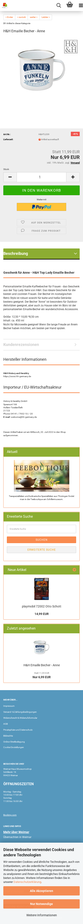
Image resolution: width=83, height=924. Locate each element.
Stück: (6, 169)
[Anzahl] (41, 177)
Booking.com (10, 815)
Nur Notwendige (41, 904)
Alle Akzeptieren (41, 891)
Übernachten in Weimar (17, 837)
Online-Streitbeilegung (14, 742)
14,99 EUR (42, 614)
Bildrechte (8, 736)
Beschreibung (15, 253)
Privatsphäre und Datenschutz (18, 730)
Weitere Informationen (41, 915)
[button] (10, 177)
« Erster (9, 17)
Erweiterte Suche (41, 549)
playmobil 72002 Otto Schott (41, 606)
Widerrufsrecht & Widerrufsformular (20, 718)
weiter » (33, 17)
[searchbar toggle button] (58, 5)
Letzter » (46, 17)
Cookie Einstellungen (13, 747)
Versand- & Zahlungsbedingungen (20, 712)
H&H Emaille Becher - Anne (41, 665)
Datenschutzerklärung (27, 882)
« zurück (21, 17)
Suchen (42, 539)
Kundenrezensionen (21, 344)
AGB (5, 724)
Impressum (9, 706)
